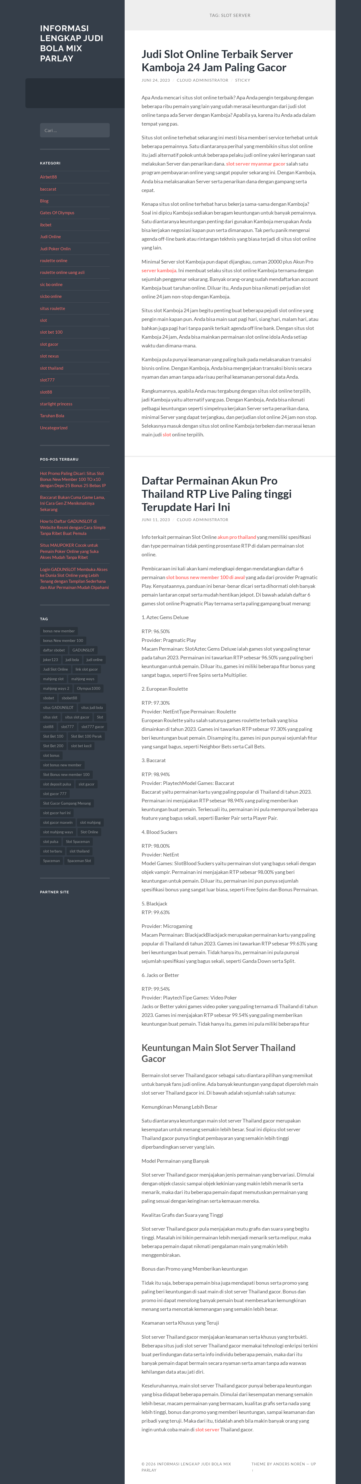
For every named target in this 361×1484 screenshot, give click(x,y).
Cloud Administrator (202, 80)
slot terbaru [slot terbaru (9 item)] (52, 851)
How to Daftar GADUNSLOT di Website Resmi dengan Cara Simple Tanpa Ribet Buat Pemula (73, 527)
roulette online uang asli (62, 272)
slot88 (46, 391)
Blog (44, 200)
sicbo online (51, 296)
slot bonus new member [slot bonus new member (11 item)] (62, 765)
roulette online (53, 260)
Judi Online (50, 236)
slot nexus (49, 355)
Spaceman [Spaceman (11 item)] (51, 860)
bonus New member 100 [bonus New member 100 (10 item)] (63, 640)
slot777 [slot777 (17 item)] (67, 726)
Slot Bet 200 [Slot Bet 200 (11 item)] (53, 746)
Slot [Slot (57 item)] (100, 717)
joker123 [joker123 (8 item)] (50, 659)
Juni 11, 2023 (156, 519)
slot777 (47, 379)
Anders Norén (289, 1464)
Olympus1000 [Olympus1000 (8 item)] (88, 688)
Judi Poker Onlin (55, 248)
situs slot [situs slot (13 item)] (50, 717)
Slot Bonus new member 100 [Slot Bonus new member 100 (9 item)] (66, 774)
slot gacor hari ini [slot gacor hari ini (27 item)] (57, 813)
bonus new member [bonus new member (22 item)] (59, 631)
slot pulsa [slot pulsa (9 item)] (50, 841)
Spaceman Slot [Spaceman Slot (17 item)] (79, 860)
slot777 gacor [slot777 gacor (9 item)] (93, 726)
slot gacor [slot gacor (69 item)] (86, 784)
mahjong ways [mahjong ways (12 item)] (82, 679)
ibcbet (46, 224)
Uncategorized (53, 427)
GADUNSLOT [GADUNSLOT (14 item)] (83, 650)
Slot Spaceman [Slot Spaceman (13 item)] (78, 841)
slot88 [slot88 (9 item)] (48, 726)
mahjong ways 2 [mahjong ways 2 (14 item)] (56, 688)
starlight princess (56, 403)
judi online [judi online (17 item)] (95, 659)
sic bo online (51, 284)
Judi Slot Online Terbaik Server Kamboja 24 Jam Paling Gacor (217, 60)
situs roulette (52, 308)
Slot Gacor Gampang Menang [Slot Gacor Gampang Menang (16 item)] (67, 803)
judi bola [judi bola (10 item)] (72, 659)
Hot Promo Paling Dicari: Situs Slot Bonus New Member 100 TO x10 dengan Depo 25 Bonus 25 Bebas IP (73, 479)
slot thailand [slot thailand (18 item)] (79, 851)
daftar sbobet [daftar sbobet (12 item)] (54, 650)
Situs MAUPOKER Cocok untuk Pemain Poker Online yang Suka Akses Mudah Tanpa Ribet (69, 551)
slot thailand (51, 368)
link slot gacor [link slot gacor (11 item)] (87, 669)
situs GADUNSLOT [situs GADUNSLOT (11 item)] (58, 707)
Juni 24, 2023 (156, 80)
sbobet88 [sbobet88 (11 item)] (69, 698)
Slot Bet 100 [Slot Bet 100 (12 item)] (53, 736)
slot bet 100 (51, 331)
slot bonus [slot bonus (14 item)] (51, 755)
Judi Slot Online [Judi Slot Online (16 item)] (55, 669)
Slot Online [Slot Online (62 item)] (89, 832)
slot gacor (49, 344)
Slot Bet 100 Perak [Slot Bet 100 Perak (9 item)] (86, 736)
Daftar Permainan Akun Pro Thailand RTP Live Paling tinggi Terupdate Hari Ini (217, 493)
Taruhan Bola (52, 415)
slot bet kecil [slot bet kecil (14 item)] (81, 746)
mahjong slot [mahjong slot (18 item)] (53, 679)
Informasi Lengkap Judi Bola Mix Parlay (72, 43)
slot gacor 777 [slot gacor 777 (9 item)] (55, 793)
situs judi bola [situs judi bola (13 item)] (92, 707)
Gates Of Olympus (57, 212)
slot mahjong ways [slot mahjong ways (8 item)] (58, 832)
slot (43, 320)
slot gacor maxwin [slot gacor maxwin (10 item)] (57, 822)
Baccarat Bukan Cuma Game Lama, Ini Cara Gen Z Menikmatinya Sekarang (72, 503)
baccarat (48, 188)
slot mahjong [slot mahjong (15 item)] (90, 822)
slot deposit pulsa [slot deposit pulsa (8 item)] (57, 784)
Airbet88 (48, 176)
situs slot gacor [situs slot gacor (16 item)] (77, 717)
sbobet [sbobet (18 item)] (48, 698)
